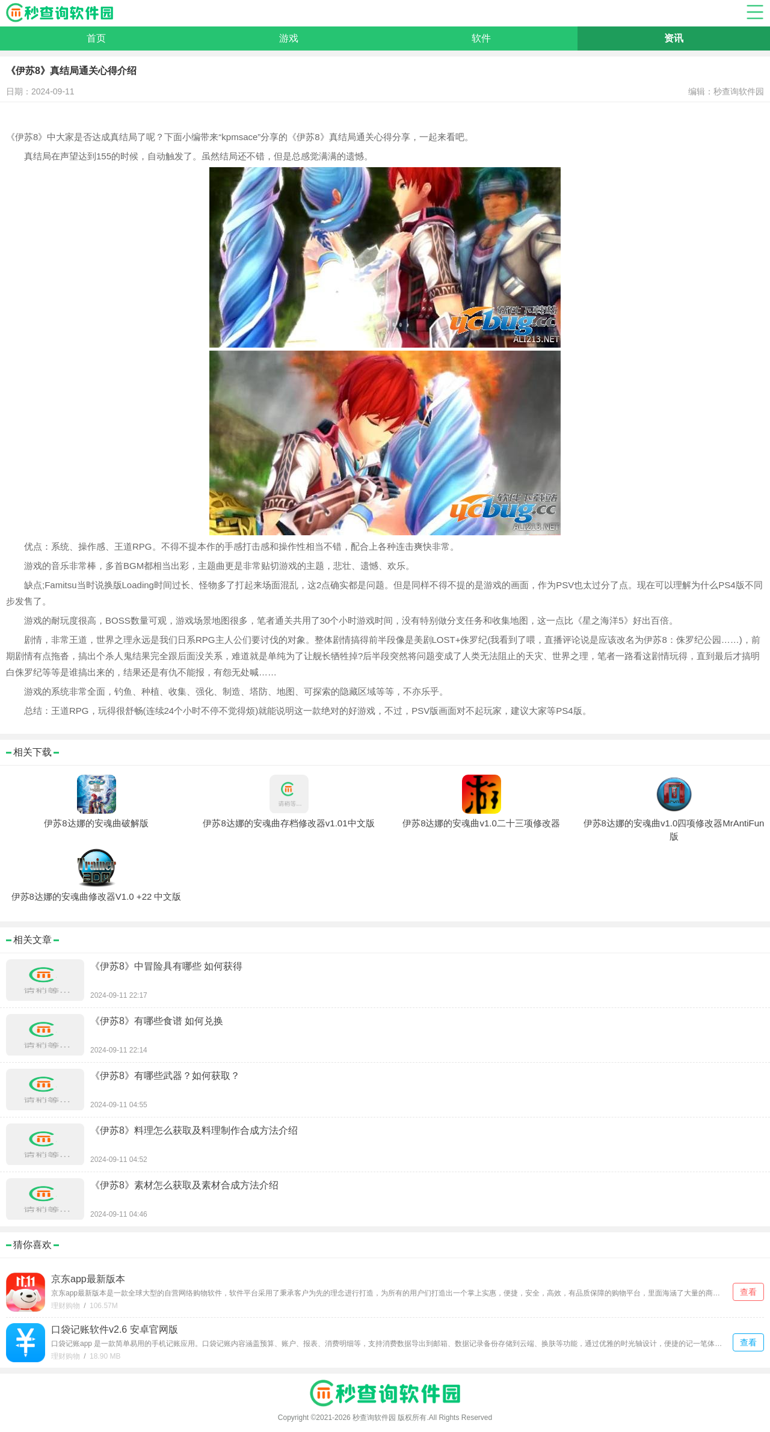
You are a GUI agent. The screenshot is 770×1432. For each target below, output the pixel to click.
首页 (96, 38)
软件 (481, 38)
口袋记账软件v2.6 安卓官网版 (114, 1329)
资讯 (673, 38)
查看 (748, 1292)
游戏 (288, 38)
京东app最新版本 (88, 1279)
